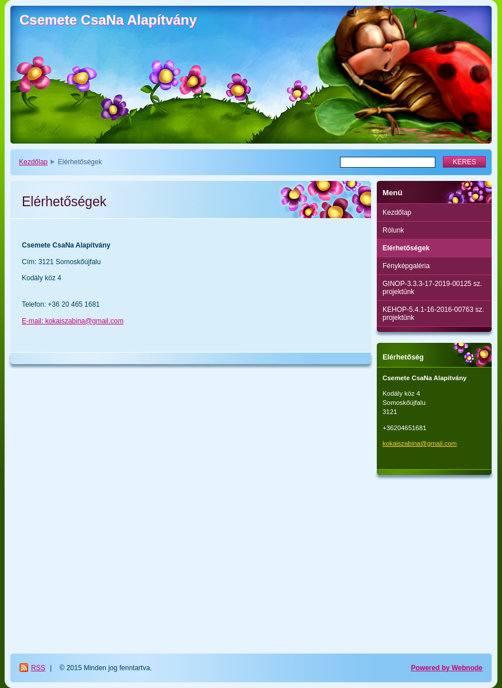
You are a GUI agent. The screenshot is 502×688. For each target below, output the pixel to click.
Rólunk (393, 230)
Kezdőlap (33, 162)
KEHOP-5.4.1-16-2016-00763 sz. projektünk (433, 314)
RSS (38, 668)
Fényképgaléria (406, 266)
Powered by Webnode (446, 668)
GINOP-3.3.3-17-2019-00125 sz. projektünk (432, 288)
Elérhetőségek (406, 248)
